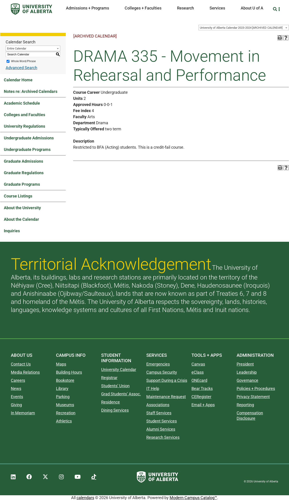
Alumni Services (160, 429)
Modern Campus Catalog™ (193, 497)
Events (17, 396)
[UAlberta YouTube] (77, 476)
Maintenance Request (166, 396)
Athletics (64, 421)
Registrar (109, 377)
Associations (157, 404)
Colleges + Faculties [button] (143, 8)
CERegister (201, 396)
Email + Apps (203, 404)
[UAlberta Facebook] (29, 476)
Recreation (65, 413)
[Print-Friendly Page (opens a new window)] (279, 37)
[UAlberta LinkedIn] (13, 476)
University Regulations (24, 126)
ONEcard (199, 380)
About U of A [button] (252, 8)
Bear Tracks (202, 388)
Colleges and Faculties (24, 114)
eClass (197, 372)
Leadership (247, 372)
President (245, 364)
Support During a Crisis (166, 380)
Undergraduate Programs (27, 149)
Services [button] (217, 8)
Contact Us (21, 364)
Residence (110, 402)
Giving (16, 404)
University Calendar (118, 369)
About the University (22, 207)
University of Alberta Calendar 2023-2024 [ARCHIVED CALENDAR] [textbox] (241, 27)
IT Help (152, 388)
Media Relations (25, 372)
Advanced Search (21, 67)
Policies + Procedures (256, 388)
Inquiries (12, 230)
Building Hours (69, 372)
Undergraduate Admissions (29, 138)
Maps (61, 364)
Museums (65, 404)
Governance (247, 380)
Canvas (198, 364)
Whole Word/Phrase (23, 61)
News (16, 388)
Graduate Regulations (24, 172)
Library (62, 388)
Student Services (161, 421)
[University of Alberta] (31, 9)
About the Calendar (21, 219)
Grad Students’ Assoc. (121, 394)
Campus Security (161, 372)
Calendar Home (18, 79)
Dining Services (115, 410)
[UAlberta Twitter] (45, 476)
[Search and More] (275, 9)
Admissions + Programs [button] (87, 8)
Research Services (162, 437)
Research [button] (185, 8)
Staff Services (158, 413)
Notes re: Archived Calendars (30, 91)
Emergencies (158, 364)
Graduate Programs (22, 184)
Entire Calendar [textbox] (16, 48)
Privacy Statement (253, 396)
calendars (85, 497)
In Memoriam (23, 413)
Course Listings (18, 196)
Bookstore (65, 380)
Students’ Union (115, 385)
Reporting (245, 404)
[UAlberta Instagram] (61, 476)
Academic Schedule (22, 103)
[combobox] (243, 27)
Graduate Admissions (23, 161)
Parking (63, 396)
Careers (18, 380)
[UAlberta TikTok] (94, 476)
